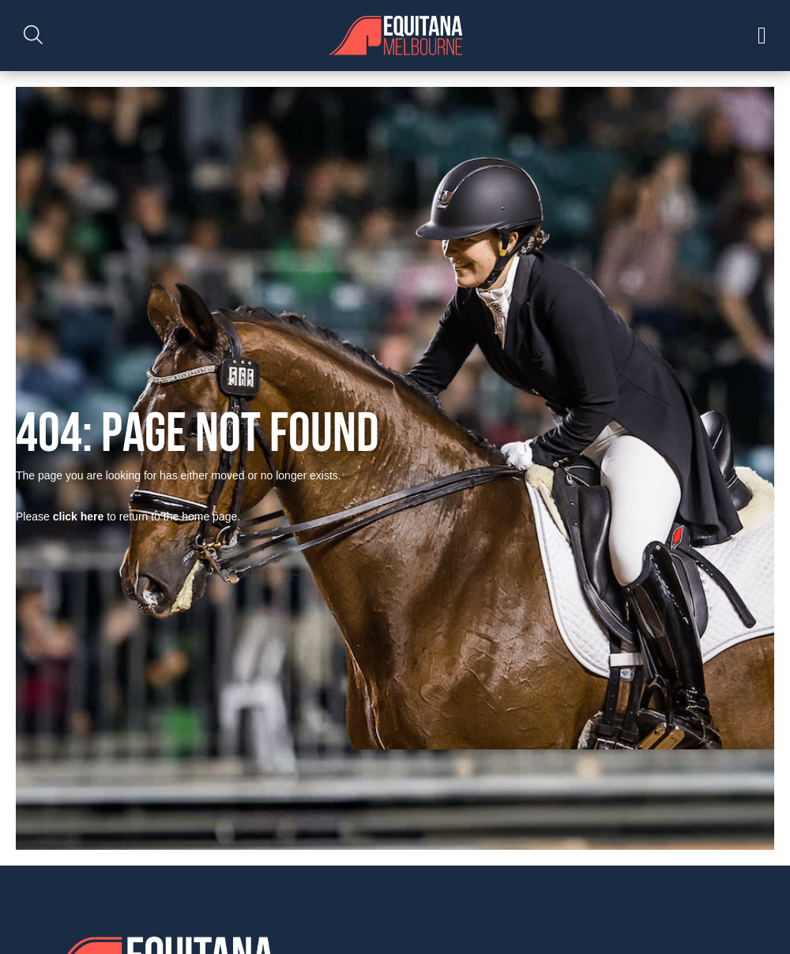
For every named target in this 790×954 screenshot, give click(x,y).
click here (78, 516)
